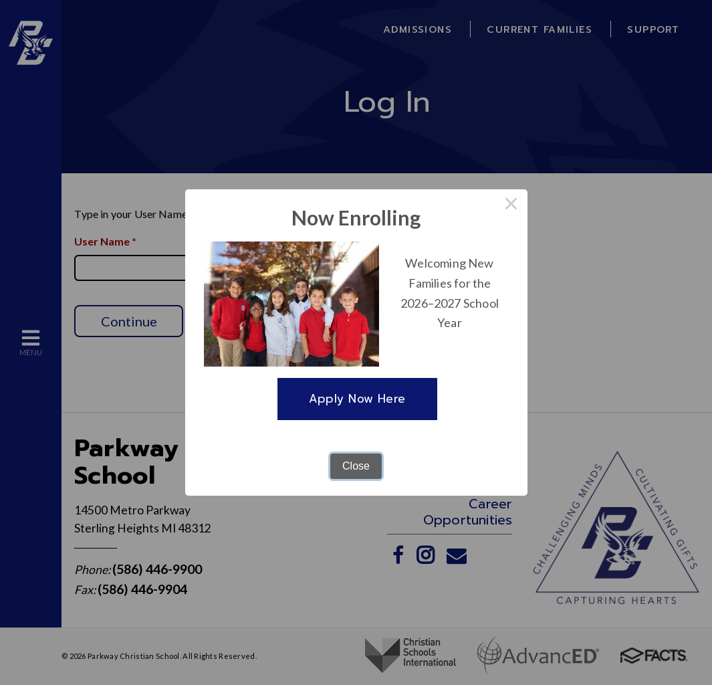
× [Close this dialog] (511, 205)
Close (356, 466)
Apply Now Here (357, 398)
